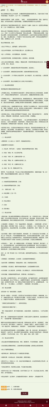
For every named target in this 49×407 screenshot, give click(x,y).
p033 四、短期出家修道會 (11, 389)
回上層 (24, 393)
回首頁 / (4, 5)
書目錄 (47, 64)
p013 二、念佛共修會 (10, 387)
